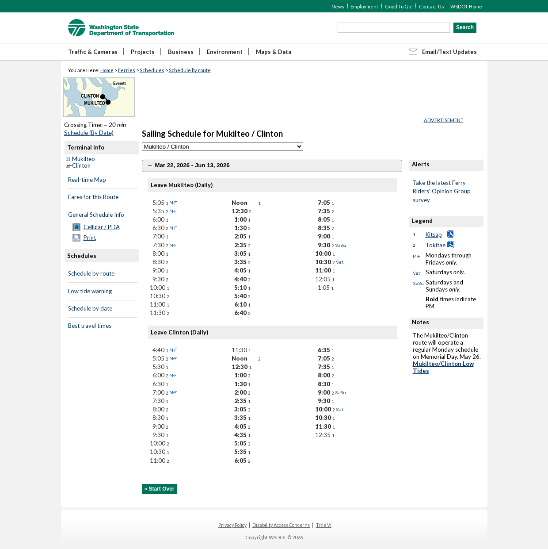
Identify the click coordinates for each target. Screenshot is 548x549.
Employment (364, 6)
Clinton (81, 165)
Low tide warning (90, 291)
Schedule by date (90, 308)
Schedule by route (190, 70)
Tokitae (435, 245)
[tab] (272, 166)
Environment (225, 51)
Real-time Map (87, 179)
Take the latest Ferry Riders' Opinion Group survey (442, 191)
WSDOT (121, 27)
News (337, 6)
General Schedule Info (96, 214)
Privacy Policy (232, 525)
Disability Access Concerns (281, 525)
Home (107, 70)
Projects (143, 51)
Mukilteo (83, 158)
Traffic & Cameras (93, 51)
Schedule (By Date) (89, 132)
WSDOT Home (466, 6)
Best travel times (89, 325)
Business (181, 51)
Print (90, 237)
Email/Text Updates (449, 51)
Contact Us (431, 6)
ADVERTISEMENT (444, 120)
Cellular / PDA (102, 226)
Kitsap (434, 234)
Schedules (152, 70)
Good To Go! (399, 6)
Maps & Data (273, 51)
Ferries (126, 70)
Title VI (323, 525)
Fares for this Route (93, 196)
